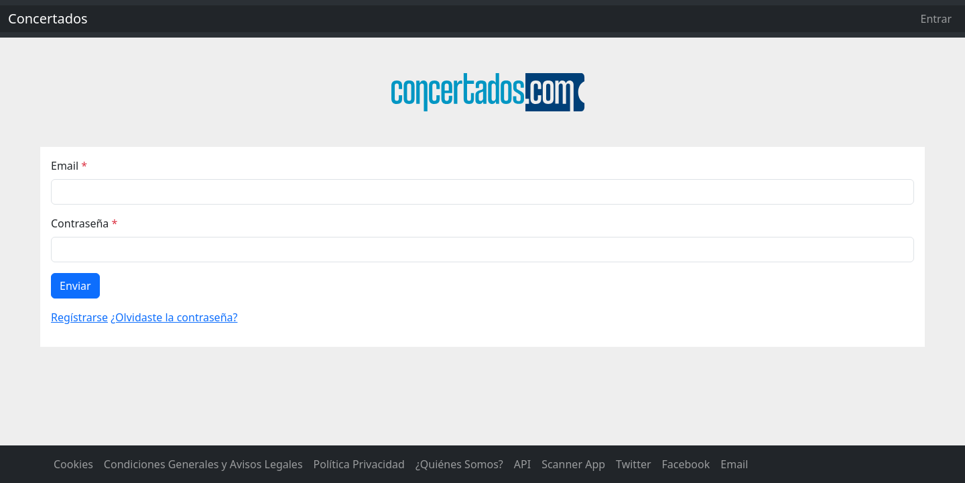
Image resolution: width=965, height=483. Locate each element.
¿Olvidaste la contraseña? (174, 317)
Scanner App (573, 464)
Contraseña (80, 223)
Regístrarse (79, 317)
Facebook (686, 464)
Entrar (936, 18)
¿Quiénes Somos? (459, 464)
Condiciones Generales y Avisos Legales (203, 464)
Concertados (48, 18)
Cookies (73, 464)
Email (64, 165)
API (522, 464)
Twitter (633, 464)
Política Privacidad (359, 464)
